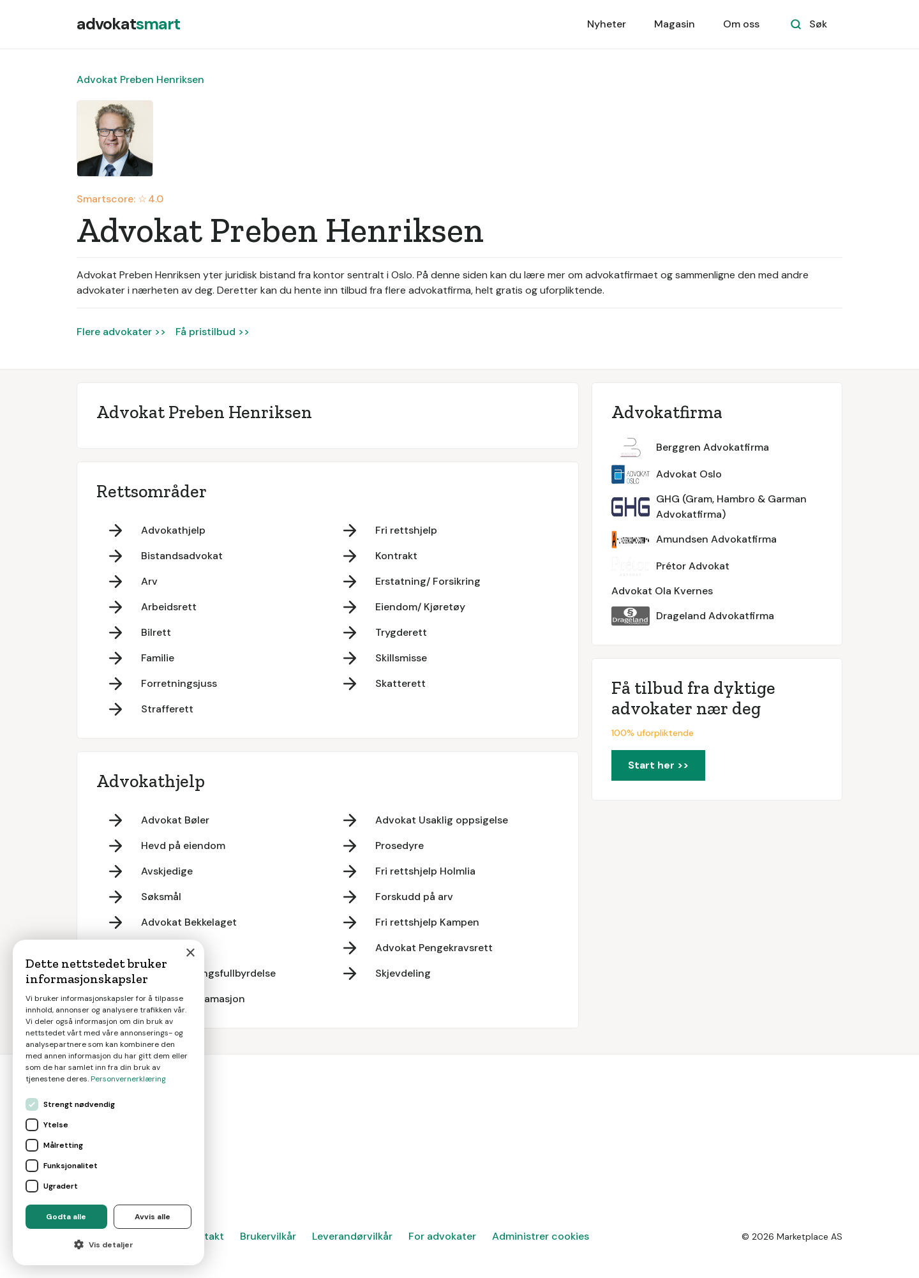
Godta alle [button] (66, 1217)
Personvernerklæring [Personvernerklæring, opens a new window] (128, 1079)
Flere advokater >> (121, 331)
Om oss (741, 24)
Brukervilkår (268, 1236)
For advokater (442, 1236)
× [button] (190, 953)
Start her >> (658, 765)
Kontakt (205, 1236)
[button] (108, 1244)
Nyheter (606, 24)
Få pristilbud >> (213, 331)
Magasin (674, 24)
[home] (128, 24)
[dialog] (108, 1102)
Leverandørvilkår (352, 1236)
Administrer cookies (540, 1236)
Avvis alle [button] (152, 1217)
